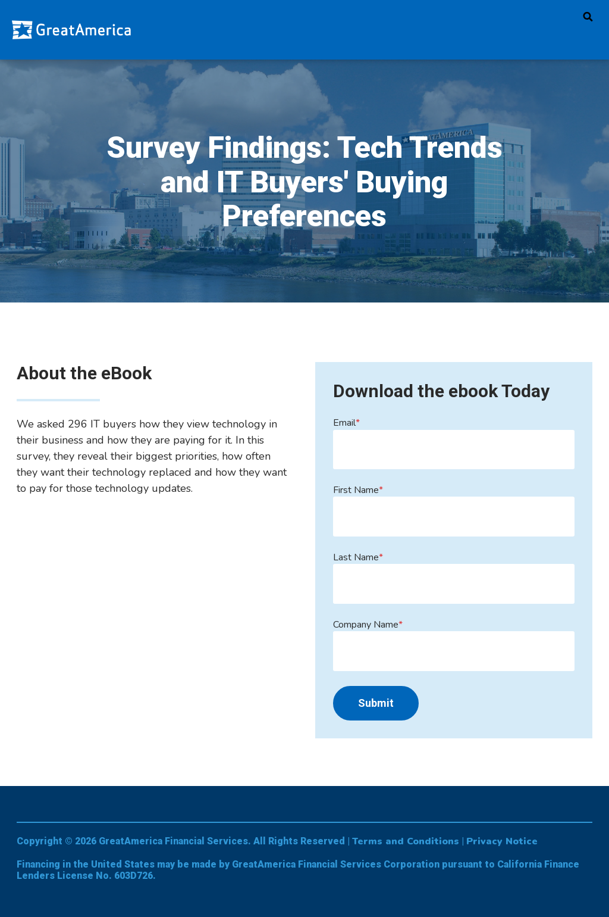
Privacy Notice (502, 841)
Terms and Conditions (405, 841)
